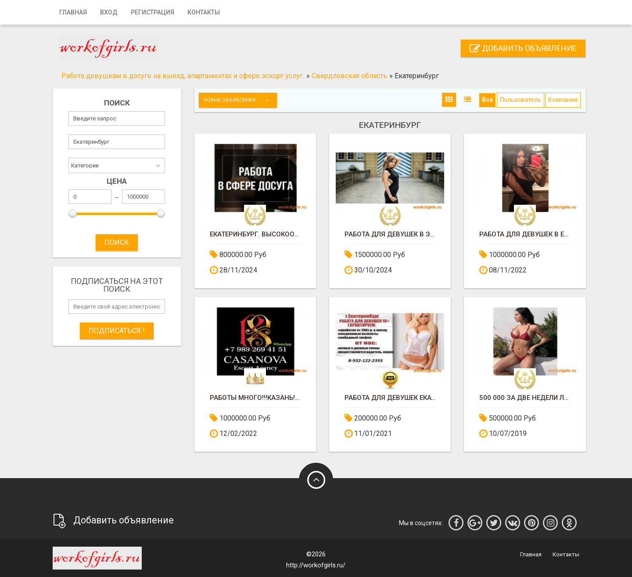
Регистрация (152, 12)
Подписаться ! (117, 331)
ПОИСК (116, 242)
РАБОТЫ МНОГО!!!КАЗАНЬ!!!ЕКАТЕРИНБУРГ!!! (255, 398)
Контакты (203, 12)
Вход (109, 12)
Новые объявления (240, 100)
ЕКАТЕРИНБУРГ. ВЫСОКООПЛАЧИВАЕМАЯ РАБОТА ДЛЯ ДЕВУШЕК (255, 234)
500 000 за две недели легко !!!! (524, 398)
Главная (73, 12)
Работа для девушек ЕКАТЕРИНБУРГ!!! (390, 398)
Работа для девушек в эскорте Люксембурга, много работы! (390, 234)
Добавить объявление (523, 48)
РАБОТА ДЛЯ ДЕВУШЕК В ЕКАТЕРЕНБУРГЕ (524, 234)
